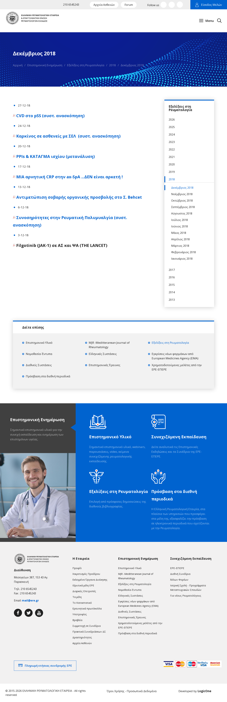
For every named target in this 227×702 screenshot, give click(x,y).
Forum (129, 5)
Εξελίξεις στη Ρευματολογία (85, 65)
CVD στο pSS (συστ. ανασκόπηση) (51, 115)
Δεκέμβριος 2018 (132, 65)
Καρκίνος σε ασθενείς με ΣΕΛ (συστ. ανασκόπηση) (69, 136)
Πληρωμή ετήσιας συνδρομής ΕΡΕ (48, 666)
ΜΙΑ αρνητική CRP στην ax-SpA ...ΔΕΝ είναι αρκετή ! (70, 176)
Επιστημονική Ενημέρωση (44, 65)
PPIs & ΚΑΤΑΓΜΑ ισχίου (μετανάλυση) (56, 156)
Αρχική (18, 65)
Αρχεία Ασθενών (104, 5)
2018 (112, 65)
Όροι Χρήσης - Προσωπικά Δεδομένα (132, 691)
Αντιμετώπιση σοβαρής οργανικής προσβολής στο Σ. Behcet (79, 197)
